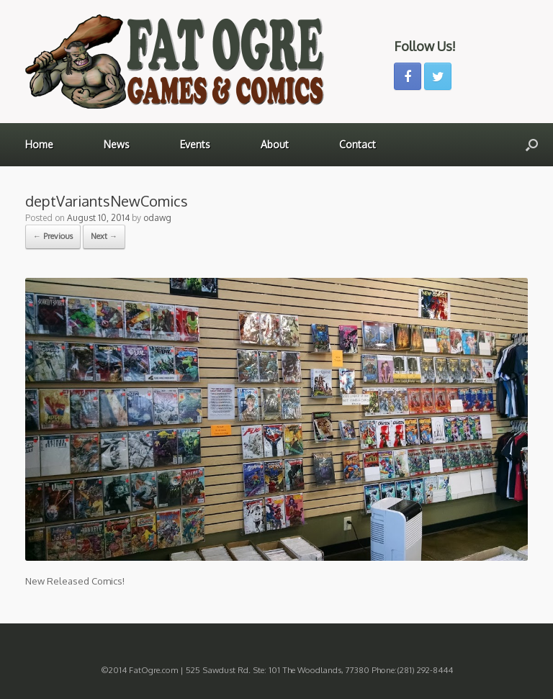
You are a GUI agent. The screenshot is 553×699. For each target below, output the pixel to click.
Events (195, 144)
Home (39, 144)
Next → (104, 236)
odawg (157, 217)
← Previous (53, 236)
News (117, 144)
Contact (357, 144)
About (275, 144)
